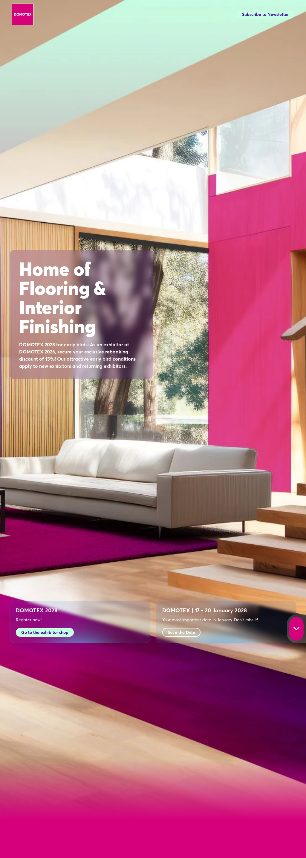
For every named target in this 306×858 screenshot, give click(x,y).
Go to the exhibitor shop (44, 632)
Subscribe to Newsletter (265, 14)
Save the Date (181, 632)
